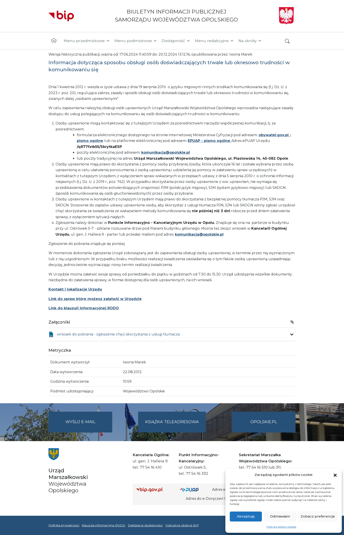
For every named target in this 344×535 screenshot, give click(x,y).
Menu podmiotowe (135, 40)
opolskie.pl (263, 421)
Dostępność (176, 40)
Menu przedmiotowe (87, 40)
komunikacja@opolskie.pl (165, 152)
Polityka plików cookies (281, 526)
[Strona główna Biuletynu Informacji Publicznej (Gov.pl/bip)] (154, 490)
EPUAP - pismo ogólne (209, 141)
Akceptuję (246, 516)
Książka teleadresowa (172, 421)
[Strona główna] (54, 40)
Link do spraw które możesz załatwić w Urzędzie (95, 299)
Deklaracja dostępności (145, 525)
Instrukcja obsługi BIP (182, 525)
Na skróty (250, 40)
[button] (335, 475)
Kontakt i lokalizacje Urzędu (75, 289)
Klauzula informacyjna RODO (103, 525)
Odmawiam (280, 516)
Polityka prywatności (63, 525)
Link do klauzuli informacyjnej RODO (83, 308)
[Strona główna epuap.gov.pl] (194, 490)
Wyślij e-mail (89, 425)
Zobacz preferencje (318, 516)
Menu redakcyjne (214, 40)
